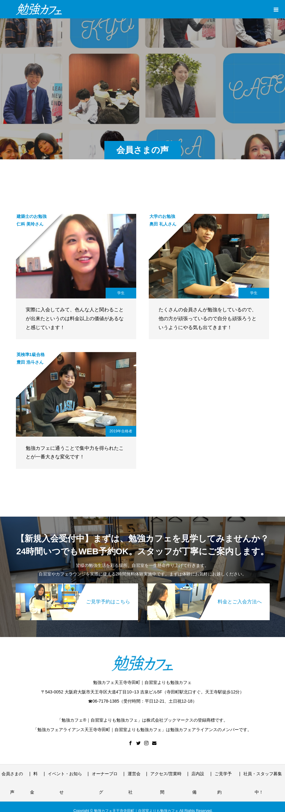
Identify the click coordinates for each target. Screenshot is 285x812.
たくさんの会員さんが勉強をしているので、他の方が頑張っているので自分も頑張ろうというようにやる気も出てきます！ (208, 318)
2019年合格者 (120, 431)
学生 (121, 293)
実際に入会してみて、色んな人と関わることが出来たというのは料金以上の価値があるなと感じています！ (75, 318)
